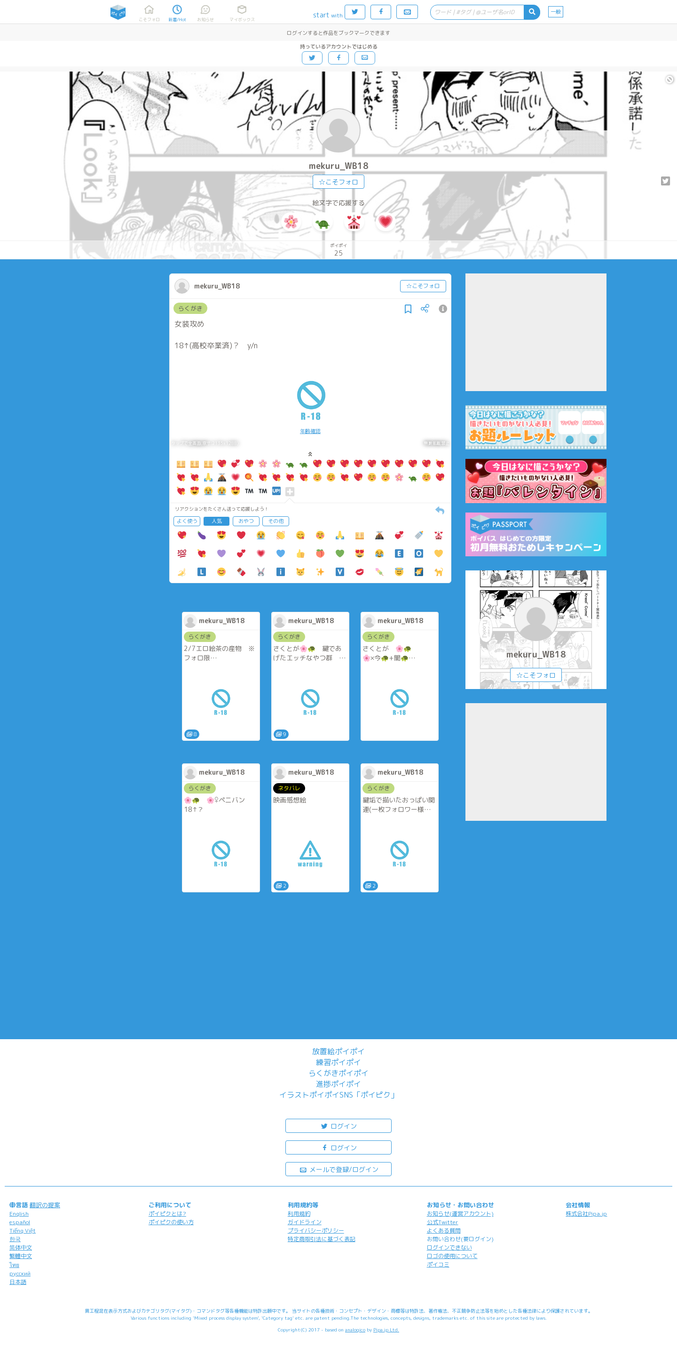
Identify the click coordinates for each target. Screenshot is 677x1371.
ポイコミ (438, 1264)
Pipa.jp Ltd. (386, 1329)
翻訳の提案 (45, 1205)
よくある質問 (444, 1231)
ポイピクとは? (167, 1214)
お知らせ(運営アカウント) (460, 1214)
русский (20, 1273)
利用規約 (299, 1214)
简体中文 (20, 1247)
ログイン (338, 1125)
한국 (15, 1239)
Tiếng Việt (22, 1231)
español (19, 1222)
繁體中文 (20, 1256)
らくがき (190, 308)
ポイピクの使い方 (171, 1222)
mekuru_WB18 (339, 166)
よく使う (187, 521)
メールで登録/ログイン (338, 1169)
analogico (355, 1329)
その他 (275, 521)
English (19, 1214)
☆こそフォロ (338, 181)
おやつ (246, 521)
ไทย (14, 1265)
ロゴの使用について (452, 1256)
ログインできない (449, 1247)
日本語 (17, 1282)
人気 (217, 521)
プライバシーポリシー (316, 1231)
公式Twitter (442, 1222)
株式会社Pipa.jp (586, 1214)
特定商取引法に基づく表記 (321, 1239)
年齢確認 (310, 431)
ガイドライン (305, 1222)
